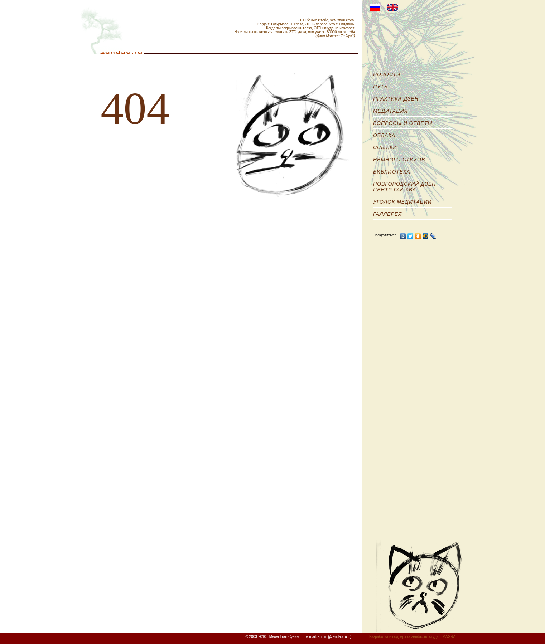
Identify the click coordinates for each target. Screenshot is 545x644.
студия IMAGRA (442, 637)
